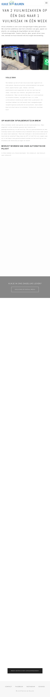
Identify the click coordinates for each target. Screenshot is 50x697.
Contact (8, 686)
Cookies (41, 686)
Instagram (31, 686)
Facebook (19, 686)
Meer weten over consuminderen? (25, 670)
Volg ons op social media (25, 289)
